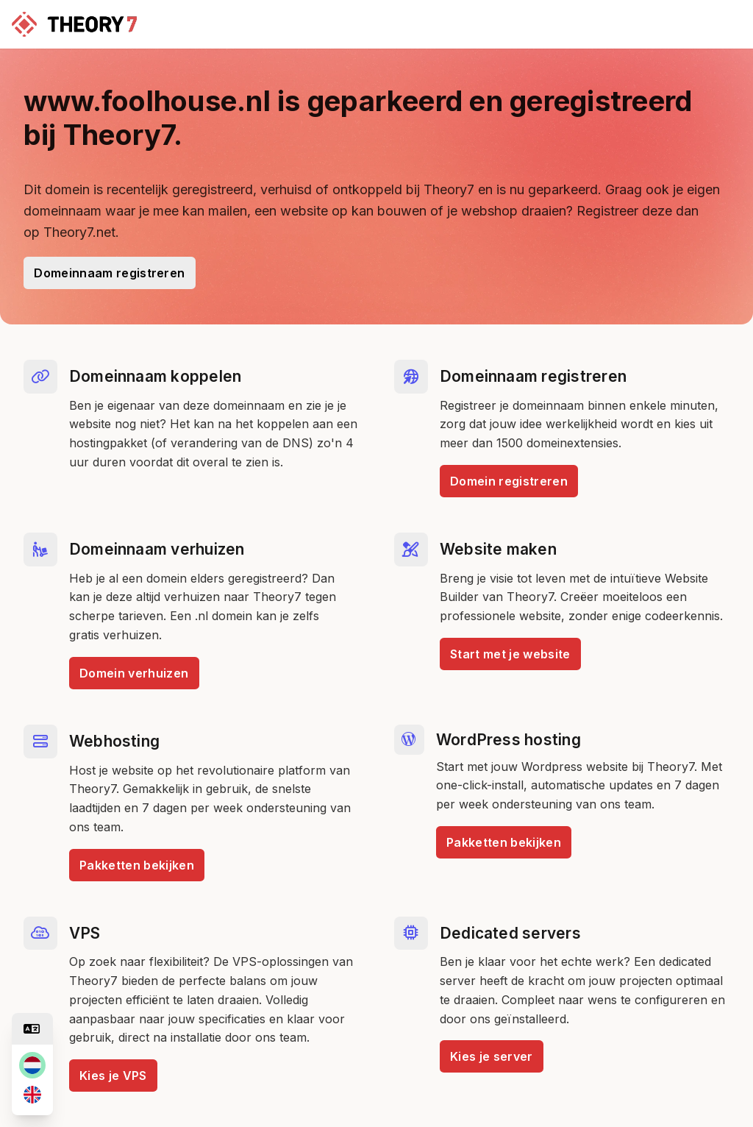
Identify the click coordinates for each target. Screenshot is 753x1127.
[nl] (32, 1065)
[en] (32, 1094)
